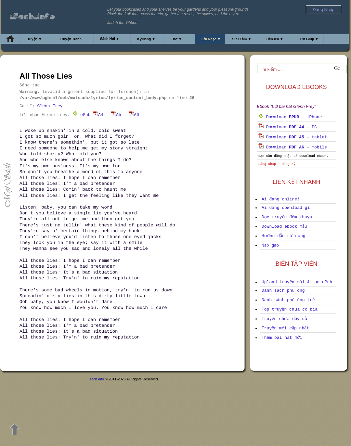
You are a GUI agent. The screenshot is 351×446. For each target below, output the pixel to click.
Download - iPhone (290, 117)
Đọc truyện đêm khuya (287, 217)
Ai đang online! (281, 199)
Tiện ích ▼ (274, 39)
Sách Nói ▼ (109, 39)
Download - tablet (292, 137)
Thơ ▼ (176, 39)
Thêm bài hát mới (282, 337)
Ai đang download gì (286, 207)
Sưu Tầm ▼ (241, 39)
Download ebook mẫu (284, 226)
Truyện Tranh (71, 39)
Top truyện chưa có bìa (290, 309)
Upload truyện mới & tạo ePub (297, 282)
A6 (134, 114)
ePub (81, 114)
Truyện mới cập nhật (285, 328)
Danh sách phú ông (283, 290)
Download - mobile (292, 147)
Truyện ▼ (34, 39)
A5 (116, 114)
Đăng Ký (288, 164)
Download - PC (287, 127)
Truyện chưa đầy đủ (284, 318)
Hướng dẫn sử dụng (284, 236)
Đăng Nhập (267, 164)
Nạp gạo (270, 245)
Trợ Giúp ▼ (309, 39)
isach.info (96, 379)
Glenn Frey (50, 106)
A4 (98, 114)
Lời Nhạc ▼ (211, 39)
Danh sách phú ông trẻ (288, 300)
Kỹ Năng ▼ (146, 39)
